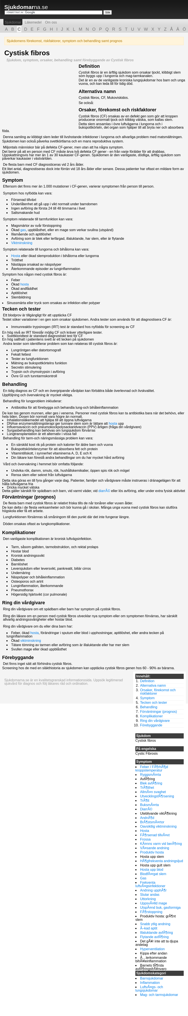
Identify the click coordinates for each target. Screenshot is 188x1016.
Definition (89, 66)
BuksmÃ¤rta (149, 805)
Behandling (14, 384)
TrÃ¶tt (144, 800)
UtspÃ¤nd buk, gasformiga (160, 907)
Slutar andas (149, 894)
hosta (24, 284)
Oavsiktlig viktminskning (158, 826)
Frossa (145, 839)
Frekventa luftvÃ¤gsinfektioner (150, 884)
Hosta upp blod (151, 869)
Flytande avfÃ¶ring (154, 937)
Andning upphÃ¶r (153, 890)
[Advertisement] (40, 94)
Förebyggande (18, 657)
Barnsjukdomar (151, 978)
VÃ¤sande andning (154, 848)
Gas (143, 878)
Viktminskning (21, 243)
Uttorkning (148, 899)
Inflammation (150, 982)
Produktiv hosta (152, 852)
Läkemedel (33, 22)
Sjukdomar (13, 22)
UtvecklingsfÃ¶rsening (157, 796)
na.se (26, 7)
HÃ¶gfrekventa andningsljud (161, 861)
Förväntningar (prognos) (29, 497)
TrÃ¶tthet (147, 787)
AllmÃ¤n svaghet (153, 792)
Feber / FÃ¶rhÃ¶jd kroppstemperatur (151, 768)
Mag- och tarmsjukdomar (159, 995)
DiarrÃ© (146, 809)
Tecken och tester (21, 309)
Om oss (51, 22)
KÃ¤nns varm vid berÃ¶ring (161, 844)
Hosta (15, 256)
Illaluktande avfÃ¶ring (156, 932)
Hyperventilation (152, 949)
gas (23, 230)
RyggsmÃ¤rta (150, 774)
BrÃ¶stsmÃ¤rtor (152, 822)
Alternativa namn (97, 91)
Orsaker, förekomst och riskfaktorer (117, 109)
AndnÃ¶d (147, 818)
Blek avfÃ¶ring (151, 783)
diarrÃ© (104, 491)
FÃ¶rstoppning (151, 912)
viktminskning (30, 640)
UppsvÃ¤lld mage (153, 903)
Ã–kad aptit (148, 928)
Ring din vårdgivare (23, 602)
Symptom (12, 180)
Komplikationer (18, 532)
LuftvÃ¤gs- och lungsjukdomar (149, 988)
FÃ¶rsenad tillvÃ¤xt (155, 835)
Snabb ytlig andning (155, 924)
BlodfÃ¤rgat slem (153, 874)
